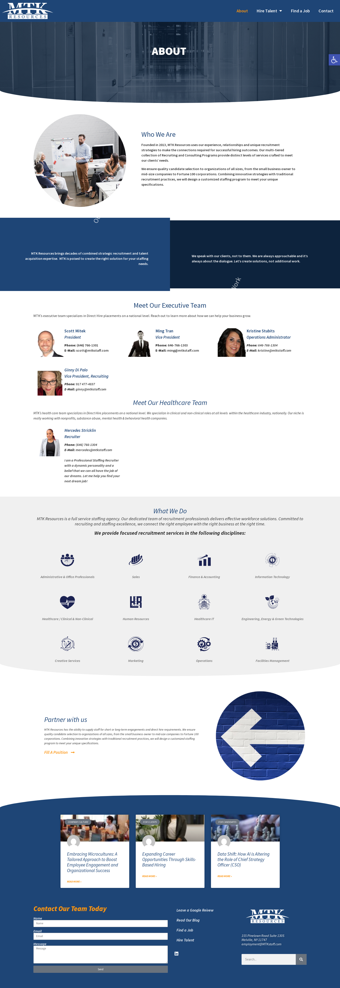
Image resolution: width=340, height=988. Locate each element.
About (242, 10)
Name (37, 918)
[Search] (301, 959)
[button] (334, 59)
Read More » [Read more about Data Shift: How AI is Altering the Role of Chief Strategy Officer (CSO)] (224, 876)
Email (37, 931)
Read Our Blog (188, 920)
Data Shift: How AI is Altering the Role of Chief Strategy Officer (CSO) (243, 859)
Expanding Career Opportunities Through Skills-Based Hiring (169, 859)
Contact (326, 10)
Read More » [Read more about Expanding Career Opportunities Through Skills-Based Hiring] (149, 876)
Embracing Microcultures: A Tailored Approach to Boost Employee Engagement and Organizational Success (92, 862)
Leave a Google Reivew (195, 910)
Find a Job (300, 10)
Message (39, 944)
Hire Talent (269, 10)
